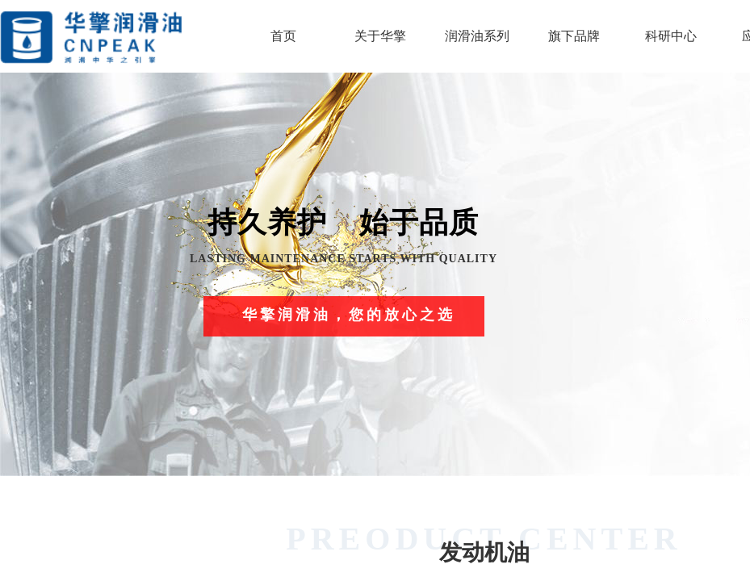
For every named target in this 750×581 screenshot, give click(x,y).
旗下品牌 (574, 36)
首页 (283, 36)
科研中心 (671, 36)
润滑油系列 (477, 36)
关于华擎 (380, 36)
